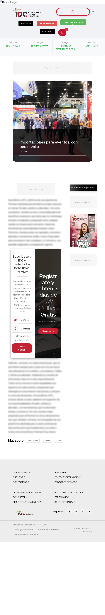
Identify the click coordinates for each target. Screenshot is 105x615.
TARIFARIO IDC (62, 497)
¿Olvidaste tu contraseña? (22, 337)
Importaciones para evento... (85, 187)
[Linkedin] (89, 511)
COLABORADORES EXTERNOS (28, 492)
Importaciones (33, 440)
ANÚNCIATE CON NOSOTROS (69, 492)
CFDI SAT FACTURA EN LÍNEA (27, 502)
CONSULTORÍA (20, 497)
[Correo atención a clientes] (24, 530)
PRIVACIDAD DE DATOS (66, 482)
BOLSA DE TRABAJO (65, 502)
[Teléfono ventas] (49, 530)
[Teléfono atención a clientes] (30, 525)
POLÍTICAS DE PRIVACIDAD (68, 477)
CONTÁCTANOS (21, 482)
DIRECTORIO (19, 477)
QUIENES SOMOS (21, 472)
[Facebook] (69, 511)
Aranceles (46, 440)
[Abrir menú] (93, 12)
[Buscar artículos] (73, 12)
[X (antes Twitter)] (83, 511)
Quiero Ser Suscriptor (73, 23)
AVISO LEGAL (61, 472)
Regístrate (48, 331)
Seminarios (46, 32)
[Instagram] (76, 511)
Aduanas (58, 440)
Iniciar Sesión (47, 23)
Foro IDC (26, 23)
